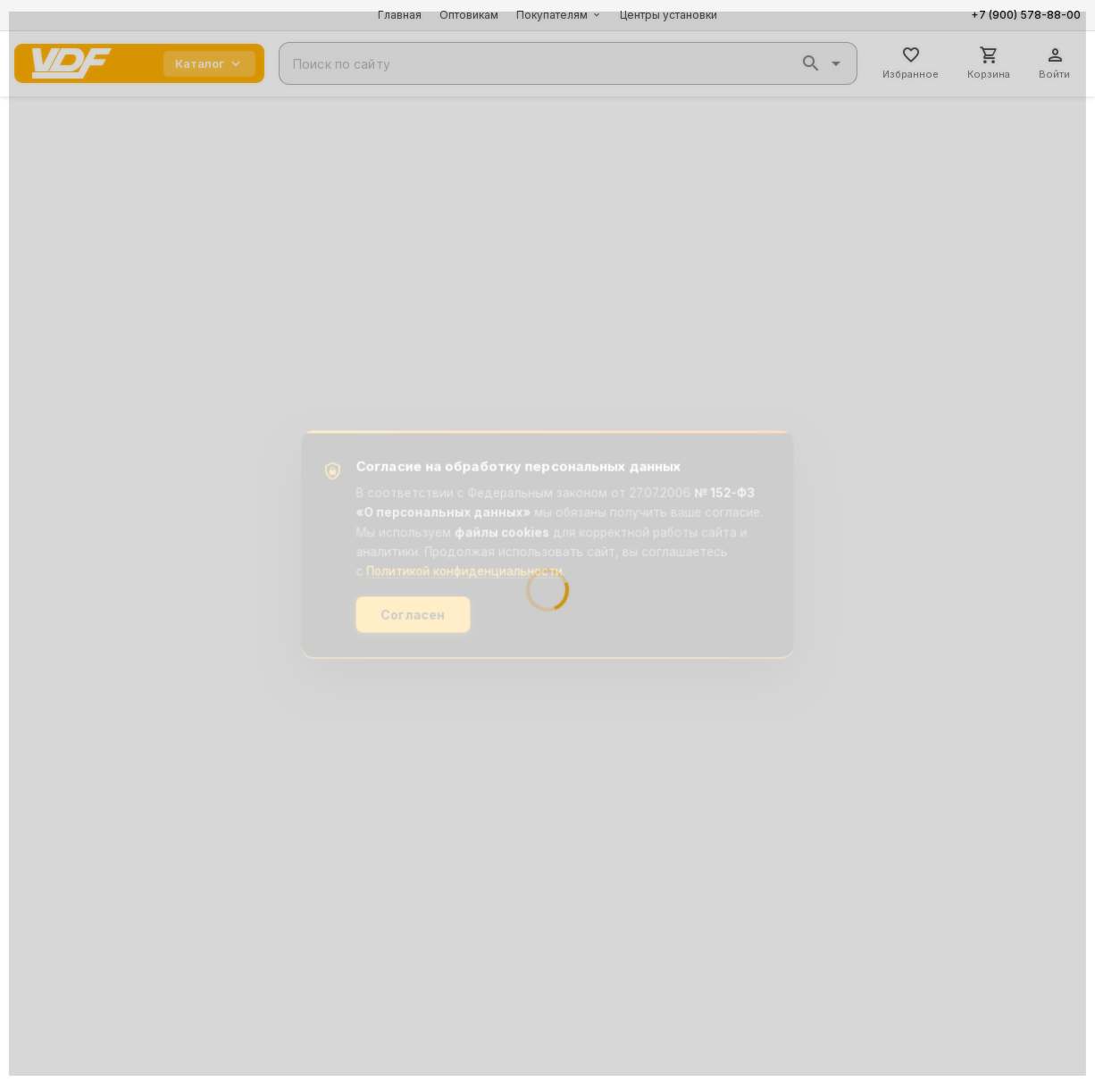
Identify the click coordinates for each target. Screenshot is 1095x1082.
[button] (811, 63)
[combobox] (568, 63)
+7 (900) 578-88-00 (1026, 14)
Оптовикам (468, 14)
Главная (400, 14)
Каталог (209, 63)
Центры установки (668, 14)
